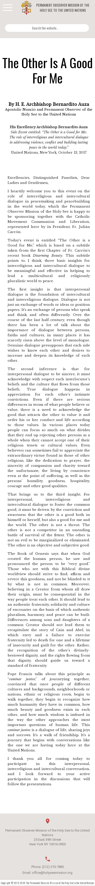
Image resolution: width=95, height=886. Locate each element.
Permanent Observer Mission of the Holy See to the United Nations (62, 8)
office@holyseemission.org (52, 873)
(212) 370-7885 (53, 867)
